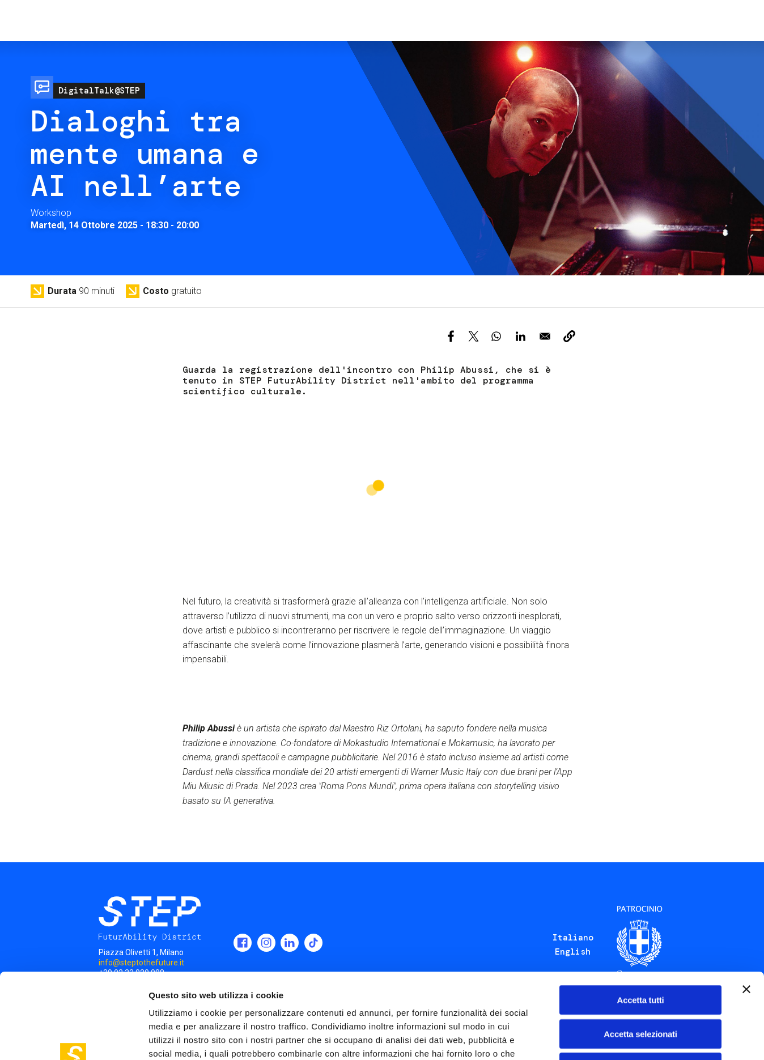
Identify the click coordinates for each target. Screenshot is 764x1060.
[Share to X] (473, 336)
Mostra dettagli (596, 1037)
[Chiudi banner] (746, 909)
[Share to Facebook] (451, 336)
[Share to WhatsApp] (496, 336)
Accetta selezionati (640, 954)
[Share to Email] (545, 336)
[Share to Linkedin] (520, 336)
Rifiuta (640, 987)
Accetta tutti (640, 920)
